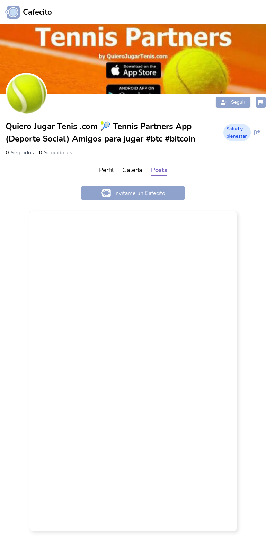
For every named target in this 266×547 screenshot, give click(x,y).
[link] (133, 371)
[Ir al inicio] (26, 12)
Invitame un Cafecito (133, 193)
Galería (132, 170)
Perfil (106, 170)
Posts (159, 170)
